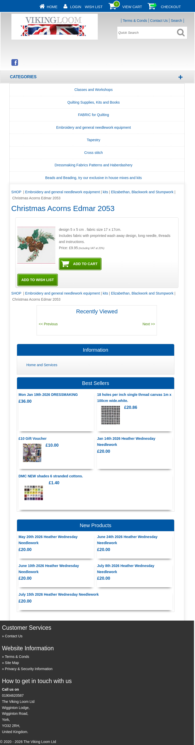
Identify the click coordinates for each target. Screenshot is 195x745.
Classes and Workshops (93, 90)
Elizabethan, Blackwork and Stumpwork (142, 192)
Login (75, 7)
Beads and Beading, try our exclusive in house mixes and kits (93, 178)
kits (105, 192)
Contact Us (159, 21)
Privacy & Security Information (29, 669)
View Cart (132, 7)
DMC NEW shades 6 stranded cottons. (51, 476)
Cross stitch (93, 153)
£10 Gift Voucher (32, 438)
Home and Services (41, 365)
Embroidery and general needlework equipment (93, 127)
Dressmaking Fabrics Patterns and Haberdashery (94, 165)
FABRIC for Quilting (93, 115)
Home (52, 7)
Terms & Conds (135, 21)
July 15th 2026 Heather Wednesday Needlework (59, 594)
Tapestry (93, 140)
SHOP (16, 192)
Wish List (94, 7)
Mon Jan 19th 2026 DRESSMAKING (48, 395)
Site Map (12, 663)
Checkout (171, 7)
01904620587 (13, 695)
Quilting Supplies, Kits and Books (93, 102)
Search (176, 21)
